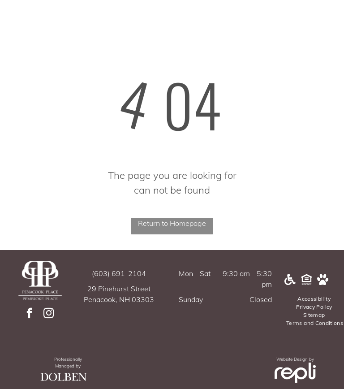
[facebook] (29, 314)
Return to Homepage (172, 223)
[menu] (324, 30)
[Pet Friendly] (322, 282)
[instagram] (48, 314)
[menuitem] (314, 299)
